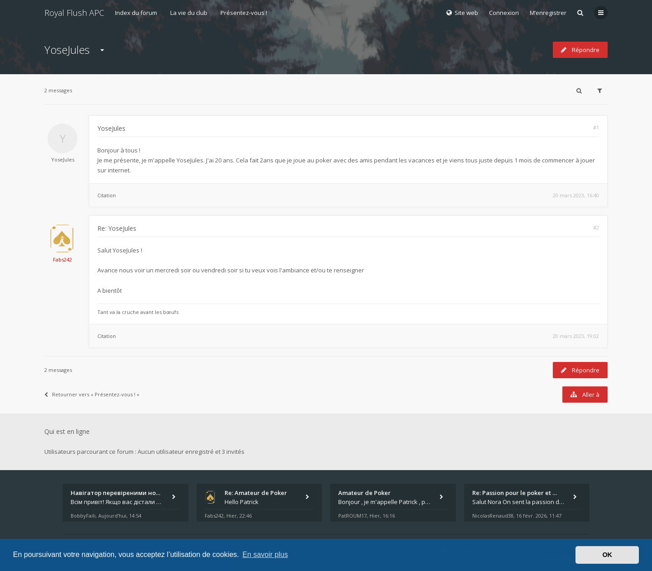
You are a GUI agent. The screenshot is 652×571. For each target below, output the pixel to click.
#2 (596, 227)
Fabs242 (62, 259)
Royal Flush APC (74, 12)
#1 (596, 127)
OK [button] (607, 554)
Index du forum (136, 13)
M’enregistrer (548, 13)
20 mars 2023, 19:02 (576, 336)
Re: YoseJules (116, 228)
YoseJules (67, 49)
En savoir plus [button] (265, 554)
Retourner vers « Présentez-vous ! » (91, 394)
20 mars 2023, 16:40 (576, 195)
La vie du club (188, 13)
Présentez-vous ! (244, 13)
